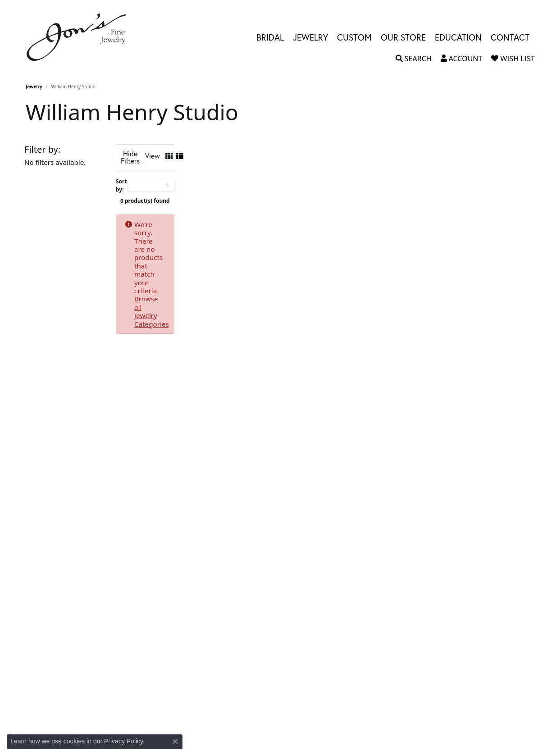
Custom (354, 37)
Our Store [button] (403, 37)
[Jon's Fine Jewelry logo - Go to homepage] (81, 37)
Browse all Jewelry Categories (373, 217)
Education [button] (458, 37)
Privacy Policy (123, 741)
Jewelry (34, 86)
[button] (414, 58)
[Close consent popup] (175, 741)
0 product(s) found (323, 193)
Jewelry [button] (310, 37)
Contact (510, 37)
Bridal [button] (270, 37)
